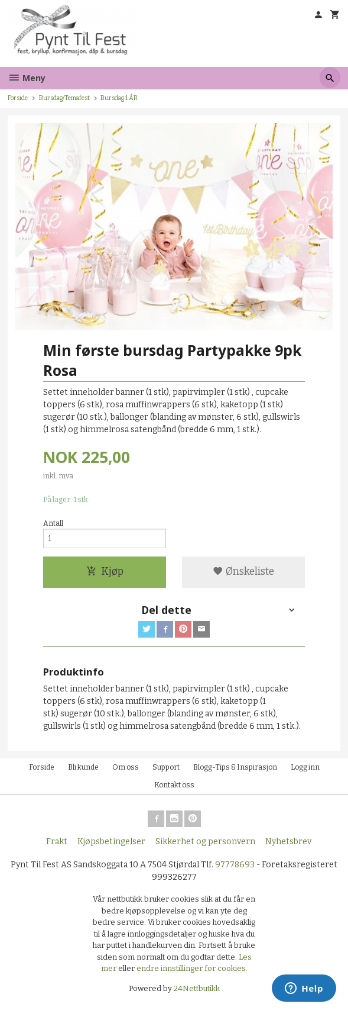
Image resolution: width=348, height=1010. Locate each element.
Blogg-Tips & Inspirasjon (235, 767)
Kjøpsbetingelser (111, 842)
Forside (18, 98)
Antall (53, 523)
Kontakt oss (174, 785)
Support (166, 767)
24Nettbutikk (197, 988)
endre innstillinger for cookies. (192, 968)
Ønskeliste (243, 571)
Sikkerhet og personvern (205, 842)
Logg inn (305, 767)
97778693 (235, 865)
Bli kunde (83, 767)
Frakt (56, 842)
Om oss (125, 767)
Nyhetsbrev (288, 842)
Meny (26, 77)
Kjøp (104, 571)
